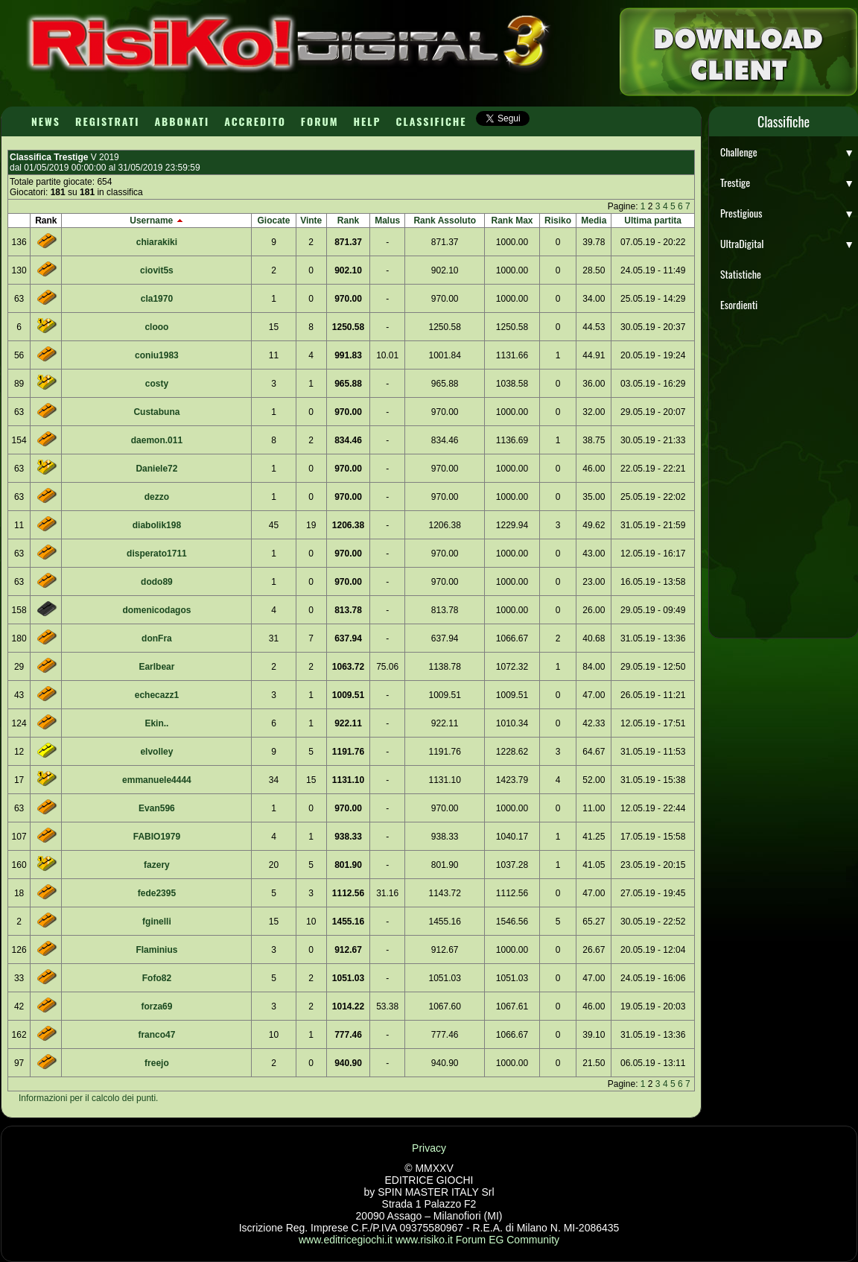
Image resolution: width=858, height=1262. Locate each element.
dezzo (156, 497)
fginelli (156, 921)
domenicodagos (156, 610)
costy (156, 383)
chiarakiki (156, 242)
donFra (157, 638)
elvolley (156, 751)
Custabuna (156, 412)
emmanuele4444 (156, 780)
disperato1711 (157, 553)
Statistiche (740, 274)
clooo (156, 327)
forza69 (156, 1006)
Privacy (429, 1148)
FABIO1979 (156, 836)
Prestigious (787, 213)
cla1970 (157, 299)
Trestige (787, 182)
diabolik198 (157, 525)
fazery (157, 865)
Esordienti (738, 304)
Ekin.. (156, 723)
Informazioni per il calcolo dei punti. (88, 1098)
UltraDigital (787, 243)
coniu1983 (157, 355)
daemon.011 (156, 440)
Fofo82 (156, 978)
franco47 (156, 1035)
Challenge (787, 151)
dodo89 (157, 582)
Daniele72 (156, 468)
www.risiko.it (424, 1240)
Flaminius (156, 950)
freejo (156, 1063)
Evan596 (157, 808)
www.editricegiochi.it (346, 1240)
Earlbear (156, 667)
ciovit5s (157, 270)
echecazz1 (157, 695)
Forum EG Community (507, 1240)
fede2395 (157, 893)
